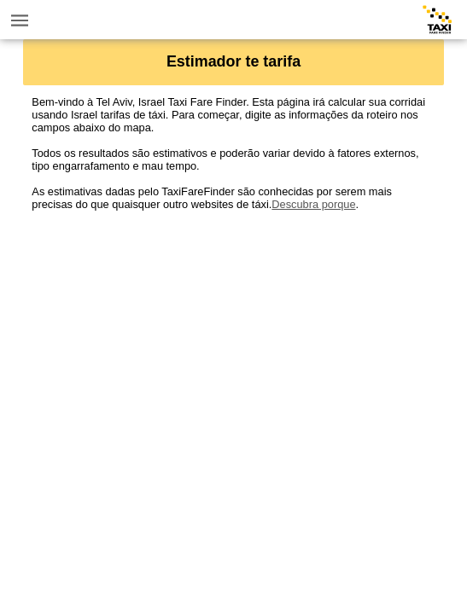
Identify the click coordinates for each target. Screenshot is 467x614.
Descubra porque (313, 204)
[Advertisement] (233, 330)
